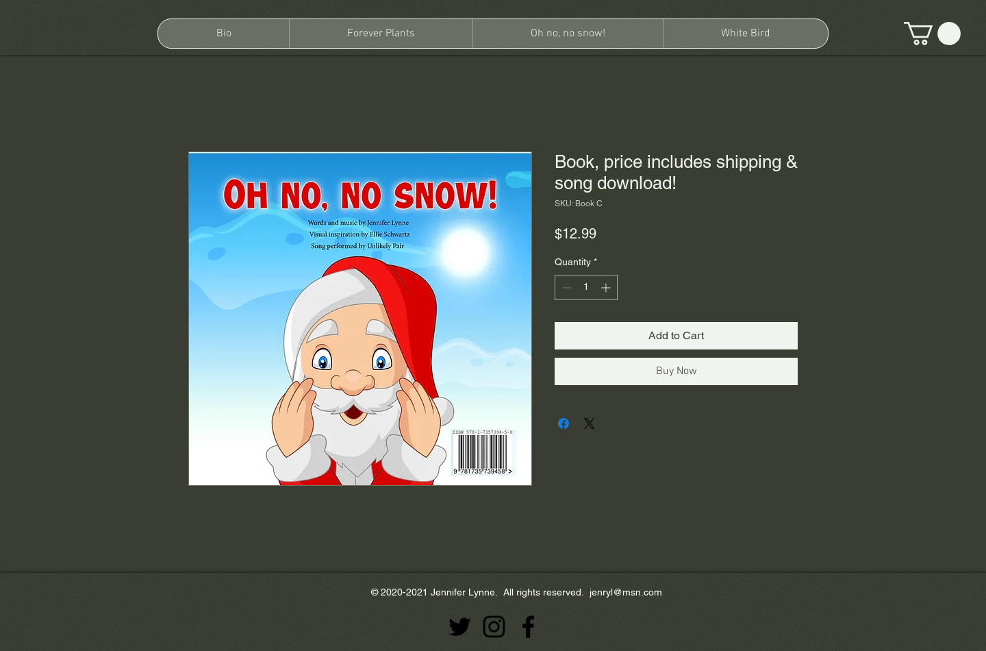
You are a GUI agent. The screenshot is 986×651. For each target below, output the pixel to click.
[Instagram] (494, 626)
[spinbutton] (586, 287)
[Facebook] (528, 626)
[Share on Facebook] (563, 423)
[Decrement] (565, 287)
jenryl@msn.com (626, 592)
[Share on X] (589, 423)
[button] (932, 33)
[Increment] (607, 287)
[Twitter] (460, 626)
